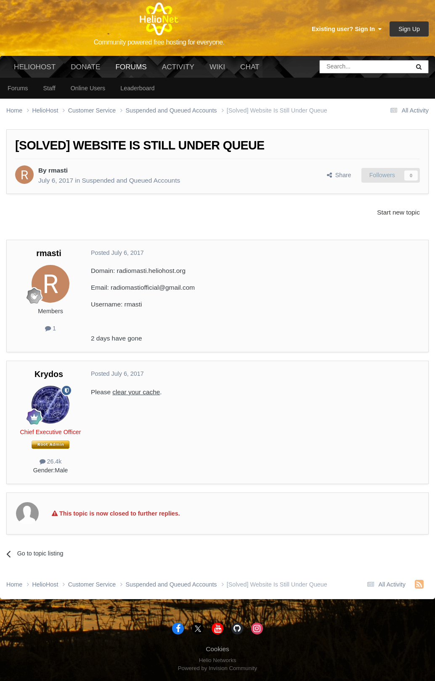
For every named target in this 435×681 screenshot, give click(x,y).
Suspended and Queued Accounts (131, 180)
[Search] (343, 66)
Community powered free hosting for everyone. (159, 42)
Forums (130, 70)
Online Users (88, 88)
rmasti (58, 170)
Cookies (217, 648)
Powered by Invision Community (217, 668)
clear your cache (136, 392)
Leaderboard (137, 88)
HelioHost (35, 67)
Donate (85, 67)
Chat (249, 67)
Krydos (48, 374)
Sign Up (409, 29)
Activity (178, 67)
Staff (49, 88)
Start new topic (398, 212)
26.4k (51, 461)
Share (339, 175)
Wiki (217, 67)
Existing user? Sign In (347, 29)
